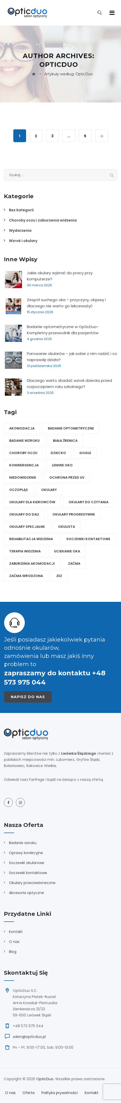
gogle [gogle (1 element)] (85, 452)
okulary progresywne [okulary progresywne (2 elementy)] (73, 514)
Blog (12, 951)
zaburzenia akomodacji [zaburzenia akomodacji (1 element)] (32, 563)
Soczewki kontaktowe (28, 872)
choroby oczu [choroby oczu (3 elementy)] (23, 452)
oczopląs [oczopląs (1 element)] (18, 489)
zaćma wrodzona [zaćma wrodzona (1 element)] (26, 575)
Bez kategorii (21, 210)
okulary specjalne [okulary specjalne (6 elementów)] (27, 526)
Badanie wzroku (23, 842)
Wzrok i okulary (23, 240)
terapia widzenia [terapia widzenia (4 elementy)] (25, 551)
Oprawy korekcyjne (26, 852)
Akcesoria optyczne (26, 892)
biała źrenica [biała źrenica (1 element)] (65, 440)
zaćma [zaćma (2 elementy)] (74, 563)
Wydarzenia (20, 230)
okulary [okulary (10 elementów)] (49, 489)
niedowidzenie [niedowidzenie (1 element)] (22, 477)
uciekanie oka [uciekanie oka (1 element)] (67, 551)
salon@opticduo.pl (29, 1036)
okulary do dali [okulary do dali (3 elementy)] (24, 514)
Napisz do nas (28, 697)
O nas (14, 941)
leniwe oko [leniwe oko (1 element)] (62, 465)
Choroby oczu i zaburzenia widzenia (43, 220)
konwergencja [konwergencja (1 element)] (24, 465)
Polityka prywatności (59, 1092)
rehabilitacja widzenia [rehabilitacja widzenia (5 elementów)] (31, 539)
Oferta (29, 1092)
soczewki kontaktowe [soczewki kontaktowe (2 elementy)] (88, 539)
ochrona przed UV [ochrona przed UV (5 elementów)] (66, 477)
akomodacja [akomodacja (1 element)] (22, 428)
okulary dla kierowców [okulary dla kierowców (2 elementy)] (32, 502)
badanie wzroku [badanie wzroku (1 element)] (24, 440)
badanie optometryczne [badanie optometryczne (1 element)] (71, 428)
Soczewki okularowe (26, 862)
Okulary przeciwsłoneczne (32, 882)
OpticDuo (44, 1078)
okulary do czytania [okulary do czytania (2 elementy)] (88, 502)
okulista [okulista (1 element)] (66, 526)
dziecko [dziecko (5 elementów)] (58, 452)
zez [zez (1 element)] (59, 575)
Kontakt (16, 931)
